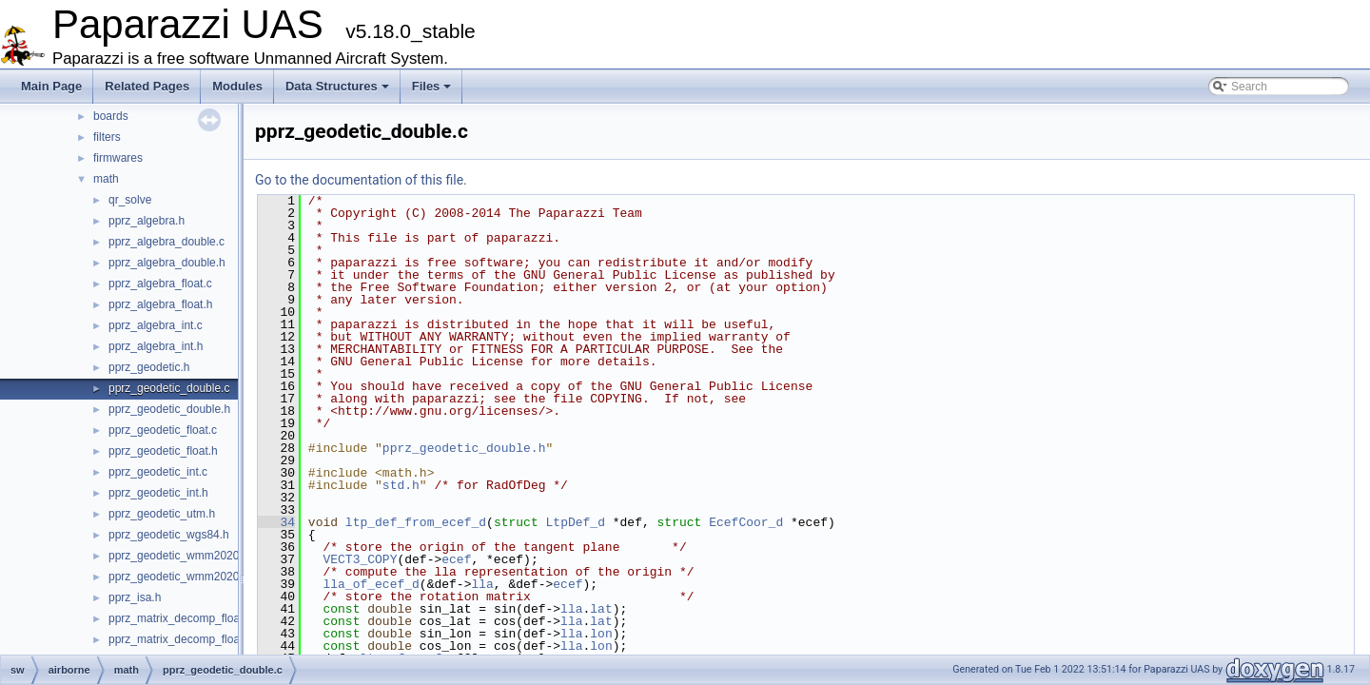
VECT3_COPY (360, 559)
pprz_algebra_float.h (160, 304)
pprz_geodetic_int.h (158, 492)
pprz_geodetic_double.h (169, 409)
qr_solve (129, 199)
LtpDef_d (574, 522)
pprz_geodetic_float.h (163, 451)
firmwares (118, 158)
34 (276, 522)
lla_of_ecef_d (371, 584)
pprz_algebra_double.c (166, 241)
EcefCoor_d (746, 522)
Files (432, 86)
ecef (456, 559)
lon (601, 633)
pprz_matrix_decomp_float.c (180, 618)
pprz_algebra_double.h (166, 262)
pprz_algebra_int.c (155, 325)
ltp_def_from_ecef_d (415, 522)
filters (107, 137)
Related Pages (147, 86)
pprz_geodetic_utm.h (161, 513)
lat (601, 608)
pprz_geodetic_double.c (168, 388)
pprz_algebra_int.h (155, 346)
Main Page (51, 86)
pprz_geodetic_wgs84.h (168, 534)
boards (110, 116)
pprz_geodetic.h (148, 367)
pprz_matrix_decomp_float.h (180, 639)
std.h (401, 485)
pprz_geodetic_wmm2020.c (178, 555)
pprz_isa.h (134, 597)
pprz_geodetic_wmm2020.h (178, 576)
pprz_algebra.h (146, 220)
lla (482, 584)
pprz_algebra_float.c (160, 283)
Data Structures (337, 86)
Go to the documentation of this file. (361, 179)
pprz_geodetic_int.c (157, 472)
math (106, 179)
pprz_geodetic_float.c (162, 430)
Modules (237, 86)
